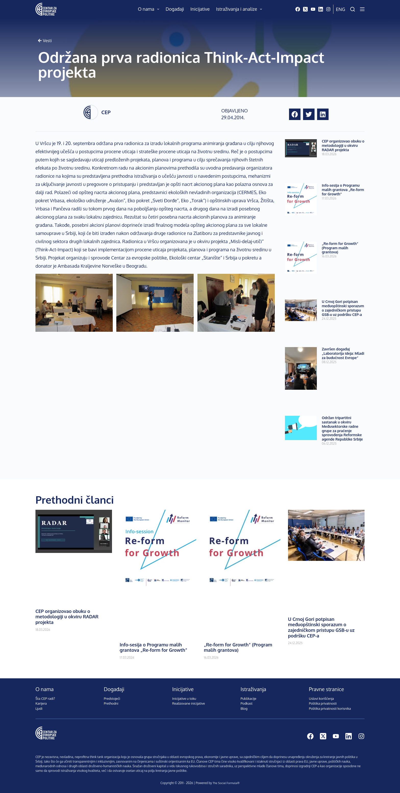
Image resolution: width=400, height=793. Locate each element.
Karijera (41, 703)
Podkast (247, 703)
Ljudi (38, 708)
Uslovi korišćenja (321, 698)
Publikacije (248, 698)
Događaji (175, 9)
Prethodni (111, 703)
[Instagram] (328, 9)
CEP (105, 112)
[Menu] (362, 9)
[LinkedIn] (320, 9)
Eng (340, 9)
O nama (149, 9)
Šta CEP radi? (45, 698)
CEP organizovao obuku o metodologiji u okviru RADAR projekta (343, 145)
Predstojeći (112, 698)
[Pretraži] (352, 9)
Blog (244, 708)
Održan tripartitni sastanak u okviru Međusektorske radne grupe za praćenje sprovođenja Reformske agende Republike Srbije (342, 428)
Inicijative (200, 9)
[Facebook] (297, 9)
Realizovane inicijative (188, 703)
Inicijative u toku (184, 698)
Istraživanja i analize (240, 9)
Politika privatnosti (323, 703)
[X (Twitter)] (305, 9)
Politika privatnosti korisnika (330, 708)
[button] (295, 114)
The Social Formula (225, 783)
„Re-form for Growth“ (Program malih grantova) (340, 247)
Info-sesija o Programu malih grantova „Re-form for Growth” (343, 189)
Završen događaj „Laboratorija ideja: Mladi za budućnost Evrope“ (343, 353)
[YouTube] (313, 9)
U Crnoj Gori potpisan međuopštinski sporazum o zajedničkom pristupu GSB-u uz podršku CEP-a (343, 307)
